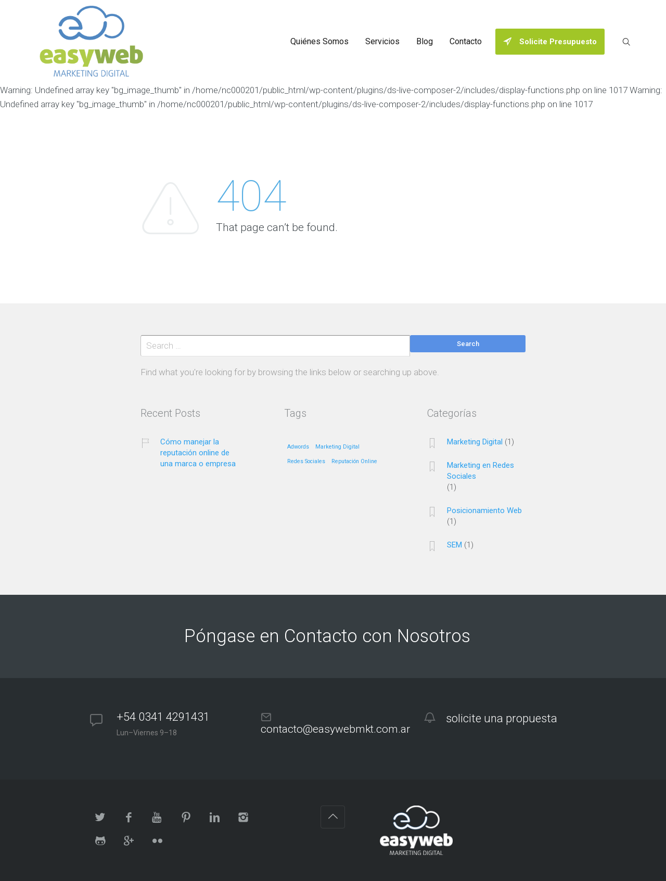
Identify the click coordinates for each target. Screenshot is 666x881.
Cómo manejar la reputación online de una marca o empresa (198, 452)
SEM (454, 545)
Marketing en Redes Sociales (480, 471)
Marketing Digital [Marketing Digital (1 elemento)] (337, 447)
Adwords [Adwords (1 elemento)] (298, 447)
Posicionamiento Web (484, 510)
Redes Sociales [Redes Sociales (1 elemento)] (306, 461)
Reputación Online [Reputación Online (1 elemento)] (354, 461)
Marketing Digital (475, 441)
